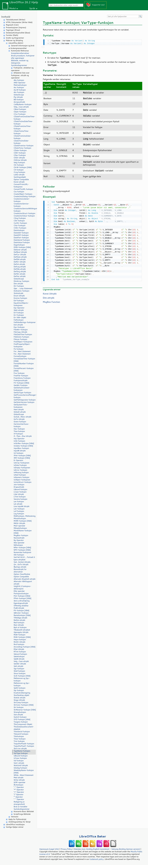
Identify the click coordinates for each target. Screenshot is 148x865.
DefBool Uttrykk (20, 252)
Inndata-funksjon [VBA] (23, 446)
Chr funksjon (19, 165)
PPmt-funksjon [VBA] (22, 598)
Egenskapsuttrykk (21, 603)
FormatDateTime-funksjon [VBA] (24, 359)
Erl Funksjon (19, 312)
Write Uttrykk (19, 780)
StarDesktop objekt (21, 695)
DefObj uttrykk (20, 269)
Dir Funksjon (19, 286)
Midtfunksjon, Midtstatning (24, 516)
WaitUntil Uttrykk (21, 765)
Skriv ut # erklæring (21, 601)
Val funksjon (19, 760)
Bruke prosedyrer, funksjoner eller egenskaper (22, 56)
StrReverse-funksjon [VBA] (25, 710)
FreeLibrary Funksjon (22, 378)
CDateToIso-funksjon (22, 148)
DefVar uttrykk (20, 276)
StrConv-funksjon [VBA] (24, 705)
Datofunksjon (19, 230)
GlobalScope (19, 95)
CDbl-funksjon (20, 153)
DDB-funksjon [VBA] (22, 247)
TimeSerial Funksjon (22, 731)
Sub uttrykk (18, 714)
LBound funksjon (20, 489)
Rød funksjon (19, 622)
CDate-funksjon (20, 150)
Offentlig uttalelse (21, 605)
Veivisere (14, 816)
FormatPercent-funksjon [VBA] (24, 369)
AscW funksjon (20, 90)
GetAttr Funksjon (21, 385)
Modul (12, 8)
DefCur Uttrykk (20, 254)
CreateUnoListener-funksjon (22, 200)
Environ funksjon (20, 298)
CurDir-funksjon (20, 223)
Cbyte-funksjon (20, 111)
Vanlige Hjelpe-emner (14, 827)
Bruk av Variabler (20, 806)
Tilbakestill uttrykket (22, 630)
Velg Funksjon (19, 162)
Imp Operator (19, 438)
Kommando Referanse (20, 50)
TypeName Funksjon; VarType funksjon (22, 752)
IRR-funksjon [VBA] (22, 458)
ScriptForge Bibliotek (22, 814)
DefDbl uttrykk (20, 259)
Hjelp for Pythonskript (17, 819)
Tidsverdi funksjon (21, 734)
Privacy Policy (66, 849)
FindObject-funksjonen (23, 341)
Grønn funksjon (20, 421)
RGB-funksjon (19, 634)
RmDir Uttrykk (19, 642)
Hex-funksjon (19, 429)
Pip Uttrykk (18, 97)
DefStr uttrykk (19, 274)
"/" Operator (18, 794)
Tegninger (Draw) (13, 30)
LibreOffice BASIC (15, 43)
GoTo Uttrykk (19, 419)
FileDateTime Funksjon (23, 334)
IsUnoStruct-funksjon (22, 482)
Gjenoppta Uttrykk (21, 632)
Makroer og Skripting (14, 40)
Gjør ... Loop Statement (23, 288)
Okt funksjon (19, 555)
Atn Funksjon (19, 92)
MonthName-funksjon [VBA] (23, 531)
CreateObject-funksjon (23, 194)
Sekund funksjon (20, 654)
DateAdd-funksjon (21, 233)
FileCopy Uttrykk (20, 332)
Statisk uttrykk (19, 697)
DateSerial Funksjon (22, 240)
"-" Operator (19, 787)
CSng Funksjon (20, 218)
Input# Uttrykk (20, 450)
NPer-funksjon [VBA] (22, 547)
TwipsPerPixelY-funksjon (24, 746)
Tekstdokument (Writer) (15, 19)
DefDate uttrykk (20, 257)
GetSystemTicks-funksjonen (21, 405)
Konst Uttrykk (50, 293)
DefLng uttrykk (20, 266)
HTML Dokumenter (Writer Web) (19, 22)
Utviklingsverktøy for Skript (19, 822)
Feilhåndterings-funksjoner (25, 322)
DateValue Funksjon (22, 242)
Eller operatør (19, 591)
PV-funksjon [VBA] (21, 610)
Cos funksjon (19, 191)
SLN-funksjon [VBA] (22, 676)
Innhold (5, 16)
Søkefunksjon (19, 656)
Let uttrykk (18, 504)
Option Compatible (21, 179)
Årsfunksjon (18, 785)
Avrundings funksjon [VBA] (24, 647)
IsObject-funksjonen (22, 480)
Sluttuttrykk (18, 293)
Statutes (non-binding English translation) (91, 849)
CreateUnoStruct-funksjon (24, 213)
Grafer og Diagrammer (15, 38)
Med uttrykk (18, 777)
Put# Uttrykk (19, 608)
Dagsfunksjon (19, 245)
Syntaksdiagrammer (19, 65)
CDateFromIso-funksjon (23, 145)
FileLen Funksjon (20, 339)
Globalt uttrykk (20, 412)
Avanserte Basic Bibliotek (24, 811)
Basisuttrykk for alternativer (20, 570)
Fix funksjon (18, 349)
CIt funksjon (19, 170)
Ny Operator (19, 540)
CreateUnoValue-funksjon (24, 216)
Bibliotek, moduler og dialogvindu (19, 61)
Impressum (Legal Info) (49, 849)
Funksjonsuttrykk (21, 380)
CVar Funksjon (19, 225)
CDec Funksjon (20, 155)
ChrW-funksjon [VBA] (23, 167)
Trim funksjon (19, 741)
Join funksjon (19, 484)
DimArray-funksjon (21, 281)
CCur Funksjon (20, 114)
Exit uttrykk (18, 325)
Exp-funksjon (19, 327)
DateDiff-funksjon (21, 235)
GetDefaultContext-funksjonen (22, 388)
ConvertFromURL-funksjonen (21, 185)
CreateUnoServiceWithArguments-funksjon (25, 209)
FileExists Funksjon (21, 337)
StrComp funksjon (21, 702)
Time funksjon (19, 431)
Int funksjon (18, 453)
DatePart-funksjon (21, 237)
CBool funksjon (20, 109)
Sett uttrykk (18, 666)
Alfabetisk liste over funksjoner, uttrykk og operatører (20, 75)
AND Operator (19, 82)
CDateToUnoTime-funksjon (21, 132)
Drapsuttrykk (19, 487)
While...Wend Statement (23, 775)
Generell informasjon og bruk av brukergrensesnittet (21, 46)
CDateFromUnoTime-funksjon (22, 127)
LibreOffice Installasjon (15, 824)
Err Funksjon (19, 315)
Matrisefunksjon (20, 85)
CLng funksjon (19, 172)
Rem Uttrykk (19, 625)
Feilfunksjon (18, 320)
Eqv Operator (19, 308)
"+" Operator (19, 792)
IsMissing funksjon (21, 472)
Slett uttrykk (19, 310)
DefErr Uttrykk (20, 262)
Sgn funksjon (19, 668)
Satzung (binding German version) (125, 849)
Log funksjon (19, 513)
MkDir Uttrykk (19, 523)
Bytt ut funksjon (20, 627)
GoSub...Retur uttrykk (22, 417)
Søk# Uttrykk (19, 659)
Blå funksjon (19, 99)
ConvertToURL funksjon (23, 189)
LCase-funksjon (20, 492)
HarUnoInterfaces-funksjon (21, 425)
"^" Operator (19, 799)
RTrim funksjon (20, 651)
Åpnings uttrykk (20, 567)
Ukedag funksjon (20, 768)
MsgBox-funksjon (21, 535)
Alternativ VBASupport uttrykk (23, 582)
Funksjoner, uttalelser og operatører (22, 69)
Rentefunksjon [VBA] (22, 615)
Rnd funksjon (19, 644)
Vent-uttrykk (19, 763)
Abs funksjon (19, 80)
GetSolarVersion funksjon (24, 402)
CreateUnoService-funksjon (21, 204)
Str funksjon (18, 707)
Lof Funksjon (19, 511)
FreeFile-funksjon (21, 375)
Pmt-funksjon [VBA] (22, 596)
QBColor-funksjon (21, 613)
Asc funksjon (19, 87)
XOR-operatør (19, 782)
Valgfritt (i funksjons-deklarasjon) (22, 587)
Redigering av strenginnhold (19, 803)
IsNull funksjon (20, 475)
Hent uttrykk (19, 409)
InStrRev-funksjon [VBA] (24, 443)
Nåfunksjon (18, 545)
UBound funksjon (21, 756)
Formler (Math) (12, 35)
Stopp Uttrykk (19, 700)
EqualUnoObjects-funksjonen (21, 304)
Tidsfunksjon (19, 736)
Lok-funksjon (19, 509)
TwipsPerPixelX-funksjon (24, 743)
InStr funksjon (19, 441)
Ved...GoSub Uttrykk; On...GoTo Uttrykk (22, 563)
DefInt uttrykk (19, 264)
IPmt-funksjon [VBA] (22, 455)
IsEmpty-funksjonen (22, 467)
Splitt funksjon (19, 688)
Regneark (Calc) (12, 25)
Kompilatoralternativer (20, 53)
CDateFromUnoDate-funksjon (22, 137)
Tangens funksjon (21, 722)
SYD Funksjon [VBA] (22, 719)
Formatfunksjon (20, 356)
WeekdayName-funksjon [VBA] (24, 771)
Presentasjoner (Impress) (16, 27)
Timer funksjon (20, 739)
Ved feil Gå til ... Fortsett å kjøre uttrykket (24, 558)
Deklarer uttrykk (20, 249)
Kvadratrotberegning (22, 693)
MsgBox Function (51, 301)
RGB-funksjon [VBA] (22, 637)
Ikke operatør (19, 542)
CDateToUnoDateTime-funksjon (23, 122)
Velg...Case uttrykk (21, 107)
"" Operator (18, 797)
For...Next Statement (22, 351)
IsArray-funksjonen (21, 463)
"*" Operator (19, 789)
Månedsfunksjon (20, 528)
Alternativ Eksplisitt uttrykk (24, 579)
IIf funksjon (18, 433)
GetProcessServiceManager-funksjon (25, 396)
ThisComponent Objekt (23, 724)
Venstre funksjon (20, 499)
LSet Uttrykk (19, 494)
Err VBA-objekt (20, 317)
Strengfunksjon (20, 712)
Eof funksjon (19, 300)
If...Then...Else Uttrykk (23, 436)
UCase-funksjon (20, 758)
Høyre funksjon (20, 639)
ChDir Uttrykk (19, 157)
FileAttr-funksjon (21, 329)
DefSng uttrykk (20, 271)
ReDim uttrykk (19, 620)
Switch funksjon (20, 717)
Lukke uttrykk (19, 174)
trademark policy (96, 859)
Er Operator (18, 460)
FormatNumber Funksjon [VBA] (24, 364)
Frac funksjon (19, 373)
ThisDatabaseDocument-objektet (24, 727)
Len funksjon (19, 501)
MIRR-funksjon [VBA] (23, 521)
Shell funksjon (19, 671)
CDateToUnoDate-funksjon (21, 142)
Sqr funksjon (19, 690)
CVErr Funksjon (20, 228)
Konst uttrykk (19, 182)
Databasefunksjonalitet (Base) (18, 32)
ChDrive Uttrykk (20, 160)
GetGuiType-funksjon (22, 392)
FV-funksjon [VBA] (21, 383)
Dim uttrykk (18, 283)
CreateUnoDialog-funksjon (24, 196)
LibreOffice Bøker (92, 836)
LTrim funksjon (20, 496)
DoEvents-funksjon (21, 291)
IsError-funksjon (20, 470)
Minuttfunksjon (20, 518)
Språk (32, 8)
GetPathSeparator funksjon (25, 400)
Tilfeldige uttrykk (20, 618)
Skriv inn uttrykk (20, 748)
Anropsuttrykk (19, 102)
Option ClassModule (22, 574)
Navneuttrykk (19, 538)
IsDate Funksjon (20, 465)
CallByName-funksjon (22, 104)
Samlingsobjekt (20, 177)
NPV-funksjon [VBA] (22, 550)
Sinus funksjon (19, 673)
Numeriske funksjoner (22, 552)
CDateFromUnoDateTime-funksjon (24, 117)
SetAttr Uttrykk (20, 664)
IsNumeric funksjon (21, 477)
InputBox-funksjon (21, 448)
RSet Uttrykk (19, 649)
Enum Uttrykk (19, 295)
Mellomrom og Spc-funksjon (22, 679)
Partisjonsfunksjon (21, 593)
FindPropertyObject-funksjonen (22, 345)
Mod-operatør (19, 526)
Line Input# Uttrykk (21, 506)
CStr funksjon (19, 220)
